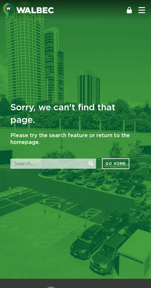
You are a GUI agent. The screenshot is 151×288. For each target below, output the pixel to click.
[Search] (91, 164)
